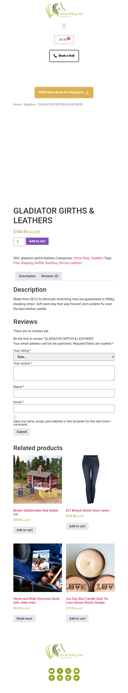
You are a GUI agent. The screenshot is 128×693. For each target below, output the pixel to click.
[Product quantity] (19, 242)
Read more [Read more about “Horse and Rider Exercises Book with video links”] (24, 618)
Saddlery (30, 104)
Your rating (22, 350)
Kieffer (39, 263)
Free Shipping (23, 263)
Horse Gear (82, 258)
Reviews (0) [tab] (49, 276)
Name (18, 387)
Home (17, 104)
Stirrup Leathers (70, 263)
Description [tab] (27, 276)
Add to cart (37, 241)
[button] (64, 26)
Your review (22, 363)
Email (18, 402)
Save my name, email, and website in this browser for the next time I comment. (62, 423)
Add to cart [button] (25, 530)
